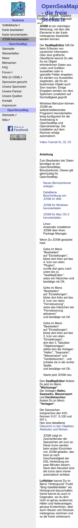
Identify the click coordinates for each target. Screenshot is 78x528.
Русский (66, 18)
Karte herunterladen (15, 34)
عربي (40, 22)
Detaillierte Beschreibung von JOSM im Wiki (55, 195)
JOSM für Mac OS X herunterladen (56, 216)
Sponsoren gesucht (14, 81)
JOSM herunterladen (15, 39)
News (5, 58)
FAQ (5, 67)
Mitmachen (9, 62)
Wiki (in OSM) (11, 77)
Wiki (5, 119)
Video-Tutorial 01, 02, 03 (55, 142)
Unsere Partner (12, 91)
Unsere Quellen (12, 96)
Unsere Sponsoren (14, 86)
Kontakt (7, 100)
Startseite (8, 48)
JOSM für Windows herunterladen (55, 206)
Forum (6, 72)
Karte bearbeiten (12, 29)
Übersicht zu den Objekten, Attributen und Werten (57, 428)
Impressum (9, 105)
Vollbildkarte (10, 25)
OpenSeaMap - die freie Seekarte (59, 13)
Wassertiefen (10, 53)
